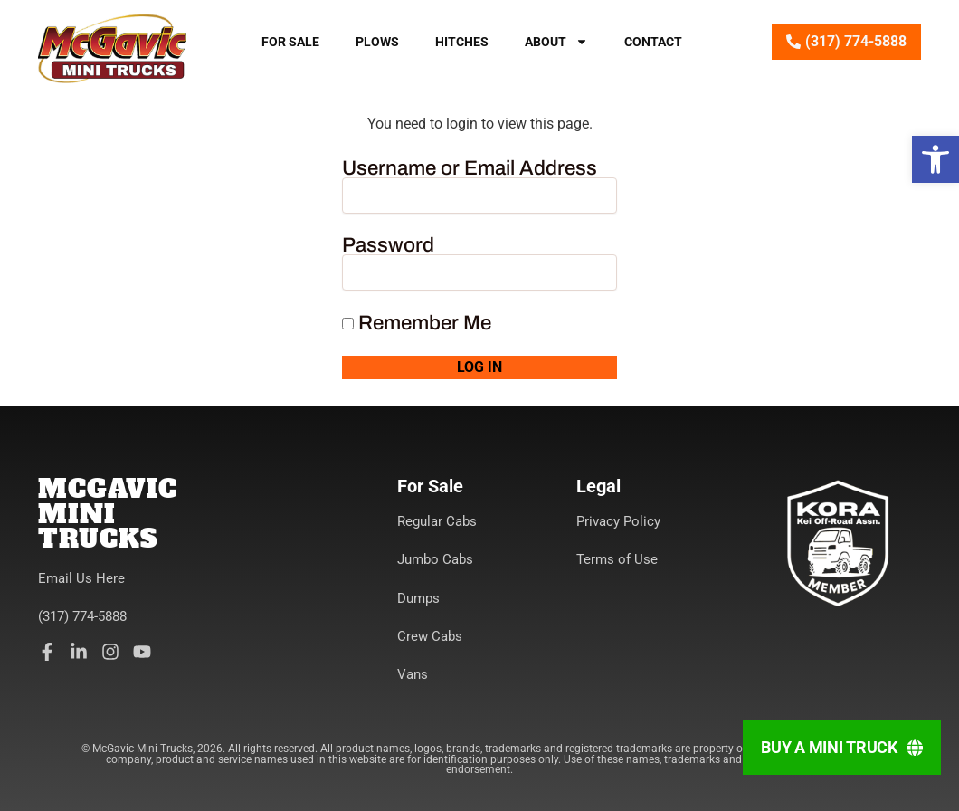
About (556, 41)
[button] (935, 159)
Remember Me (416, 323)
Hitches (462, 41)
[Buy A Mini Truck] (842, 747)
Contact (653, 41)
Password (388, 245)
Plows (377, 41)
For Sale (290, 41)
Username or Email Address (469, 168)
